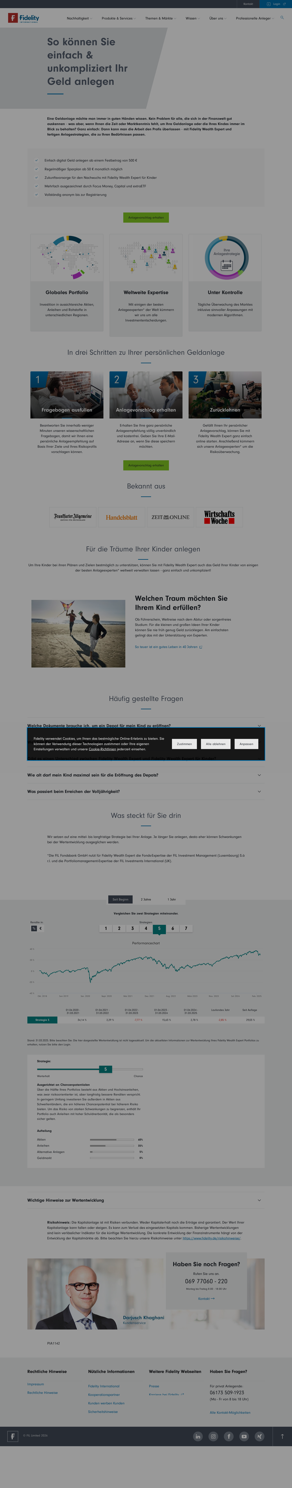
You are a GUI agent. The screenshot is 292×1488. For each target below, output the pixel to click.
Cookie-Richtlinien (102, 749)
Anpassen (246, 744)
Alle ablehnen (215, 744)
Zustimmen (184, 744)
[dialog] (146, 744)
